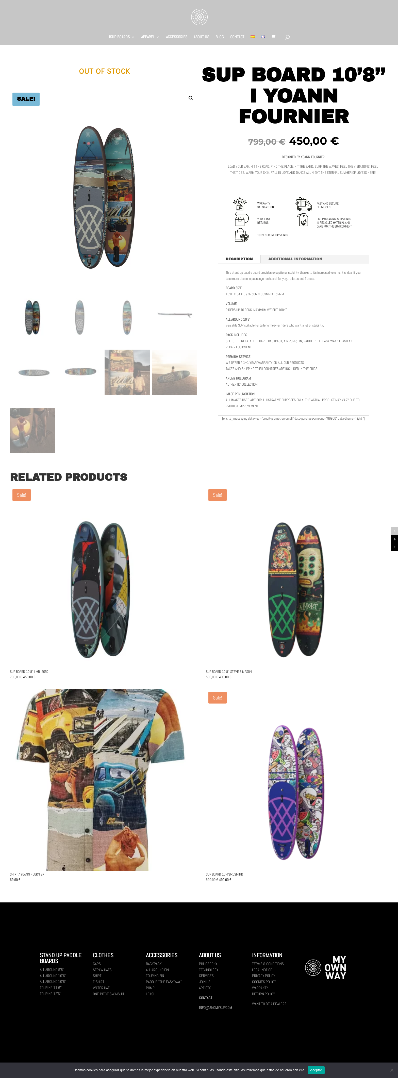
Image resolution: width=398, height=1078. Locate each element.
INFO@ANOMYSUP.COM (215, 1007)
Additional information (295, 259)
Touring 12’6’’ (50, 993)
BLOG (219, 37)
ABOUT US (201, 37)
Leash (150, 993)
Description (239, 259)
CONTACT (237, 37)
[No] (391, 1070)
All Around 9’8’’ (52, 969)
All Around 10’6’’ (53, 975)
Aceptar (316, 1070)
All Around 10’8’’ (53, 981)
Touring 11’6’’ (51, 987)
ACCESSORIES (176, 37)
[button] (190, 98)
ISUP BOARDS (119, 37)
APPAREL (148, 37)
